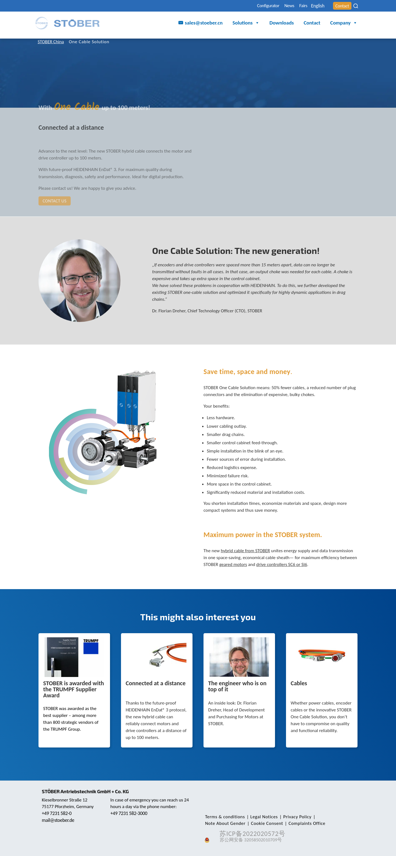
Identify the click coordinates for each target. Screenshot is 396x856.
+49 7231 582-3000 (129, 813)
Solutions (246, 23)
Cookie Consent (220, 823)
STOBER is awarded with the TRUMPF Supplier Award (73, 689)
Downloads (282, 23)
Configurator (249, 6)
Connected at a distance (156, 683)
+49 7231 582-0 (57, 813)
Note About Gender (332, 817)
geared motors (233, 564)
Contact (340, 6)
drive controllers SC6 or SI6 (281, 564)
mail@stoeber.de (59, 820)
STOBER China (52, 42)
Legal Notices (262, 817)
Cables (299, 683)
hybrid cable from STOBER (245, 551)
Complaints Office (258, 823)
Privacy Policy (294, 817)
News (274, 6)
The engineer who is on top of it (237, 686)
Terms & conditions (224, 817)
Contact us (55, 201)
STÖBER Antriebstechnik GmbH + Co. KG (87, 791)
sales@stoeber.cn (203, 23)
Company (344, 23)
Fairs (291, 6)
